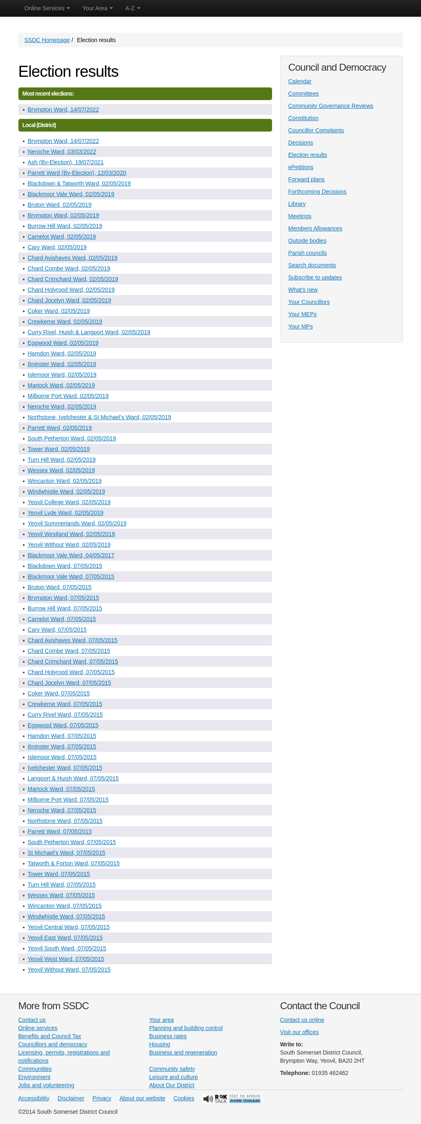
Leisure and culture (173, 1077)
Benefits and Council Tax (49, 1036)
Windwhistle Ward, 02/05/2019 (66, 491)
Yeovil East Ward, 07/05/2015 (65, 937)
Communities (35, 1069)
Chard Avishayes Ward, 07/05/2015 (72, 640)
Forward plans (306, 179)
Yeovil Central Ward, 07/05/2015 (69, 927)
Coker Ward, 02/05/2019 (59, 311)
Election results (307, 155)
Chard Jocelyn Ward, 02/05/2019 (69, 300)
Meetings (300, 216)
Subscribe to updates (315, 277)
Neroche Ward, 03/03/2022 (62, 151)
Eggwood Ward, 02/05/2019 (63, 343)
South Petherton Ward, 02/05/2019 (72, 438)
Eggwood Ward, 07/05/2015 (63, 725)
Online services (38, 1028)
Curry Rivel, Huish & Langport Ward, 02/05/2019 (89, 332)
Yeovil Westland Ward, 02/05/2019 (71, 534)
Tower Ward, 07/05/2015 (59, 874)
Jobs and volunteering (46, 1085)
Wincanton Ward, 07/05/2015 (65, 906)
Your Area (97, 8)
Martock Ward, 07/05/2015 (61, 789)
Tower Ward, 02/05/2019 (59, 449)
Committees (303, 93)
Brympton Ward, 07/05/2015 (63, 597)
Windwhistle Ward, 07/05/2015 (66, 916)
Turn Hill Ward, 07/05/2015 (62, 884)
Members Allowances (315, 228)
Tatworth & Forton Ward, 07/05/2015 (74, 863)
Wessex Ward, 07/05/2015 (61, 895)
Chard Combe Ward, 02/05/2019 (69, 268)
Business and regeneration (183, 1052)
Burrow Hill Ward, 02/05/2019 (65, 226)
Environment (34, 1077)
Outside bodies (307, 240)
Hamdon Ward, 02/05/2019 (62, 353)
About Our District (171, 1085)
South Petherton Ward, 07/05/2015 (72, 842)
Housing (159, 1044)
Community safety (172, 1069)
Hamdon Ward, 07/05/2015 (62, 736)
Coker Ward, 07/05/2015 (59, 693)
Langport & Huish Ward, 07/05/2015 (73, 778)
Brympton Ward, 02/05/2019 (63, 215)
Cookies (183, 1098)
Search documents (312, 265)
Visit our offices (299, 1032)
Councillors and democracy (53, 1044)
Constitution (303, 118)
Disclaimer (71, 1098)
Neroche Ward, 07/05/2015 (62, 810)
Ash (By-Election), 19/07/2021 (66, 162)
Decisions (300, 142)
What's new (303, 289)
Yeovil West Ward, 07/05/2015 (66, 959)
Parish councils (307, 253)
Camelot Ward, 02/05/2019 (62, 236)
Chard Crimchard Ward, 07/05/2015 (73, 661)
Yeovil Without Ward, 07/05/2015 (69, 969)
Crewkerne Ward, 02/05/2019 (65, 321)
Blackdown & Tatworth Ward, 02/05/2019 (79, 183)
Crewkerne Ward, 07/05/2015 (65, 704)
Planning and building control (186, 1028)
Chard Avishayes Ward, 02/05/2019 (72, 258)
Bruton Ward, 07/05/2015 (60, 587)
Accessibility (34, 1098)
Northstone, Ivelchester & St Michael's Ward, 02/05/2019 (99, 417)
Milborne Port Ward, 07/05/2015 (68, 799)
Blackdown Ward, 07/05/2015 (65, 566)
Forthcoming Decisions (317, 191)
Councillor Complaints (316, 130)
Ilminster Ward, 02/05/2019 (62, 364)
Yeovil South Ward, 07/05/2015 (67, 948)
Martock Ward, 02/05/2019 (61, 385)
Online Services (47, 8)
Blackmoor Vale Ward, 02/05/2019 (71, 194)
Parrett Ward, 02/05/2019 (60, 428)
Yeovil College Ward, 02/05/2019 (69, 502)
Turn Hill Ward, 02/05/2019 (62, 459)
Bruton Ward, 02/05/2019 (60, 204)
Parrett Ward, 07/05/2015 (60, 831)
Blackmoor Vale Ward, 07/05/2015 (71, 576)
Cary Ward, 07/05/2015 (57, 629)
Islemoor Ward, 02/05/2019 (62, 374)
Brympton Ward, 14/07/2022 (63, 109)
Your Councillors (309, 302)
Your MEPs (302, 314)
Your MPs (300, 326)
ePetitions (300, 167)
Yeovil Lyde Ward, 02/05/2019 (66, 512)
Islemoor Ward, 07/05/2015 (62, 757)
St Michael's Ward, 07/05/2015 (67, 852)
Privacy (101, 1098)
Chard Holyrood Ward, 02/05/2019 (71, 289)
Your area (161, 1020)
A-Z (132, 8)
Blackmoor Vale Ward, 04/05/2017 (71, 555)
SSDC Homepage (47, 40)
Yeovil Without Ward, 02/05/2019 (69, 544)
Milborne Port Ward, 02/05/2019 (68, 396)
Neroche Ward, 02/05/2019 (62, 406)
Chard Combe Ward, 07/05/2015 (69, 651)
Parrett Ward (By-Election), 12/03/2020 (77, 173)
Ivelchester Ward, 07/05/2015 (65, 767)
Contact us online (302, 1020)
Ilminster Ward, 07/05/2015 (62, 746)
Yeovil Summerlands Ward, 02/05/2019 (77, 523)
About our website (142, 1098)
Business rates (168, 1036)
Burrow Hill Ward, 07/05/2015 (65, 608)
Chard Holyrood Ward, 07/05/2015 (71, 672)
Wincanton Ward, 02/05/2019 (65, 481)
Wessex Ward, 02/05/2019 (61, 470)
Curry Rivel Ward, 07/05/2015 (65, 714)
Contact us (32, 1020)
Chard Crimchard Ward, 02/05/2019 (73, 279)
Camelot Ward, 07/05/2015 (62, 619)
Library (297, 204)
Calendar (300, 81)
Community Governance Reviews (331, 106)
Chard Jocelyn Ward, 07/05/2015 (69, 682)
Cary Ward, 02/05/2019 (57, 247)
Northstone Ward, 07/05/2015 (65, 821)
